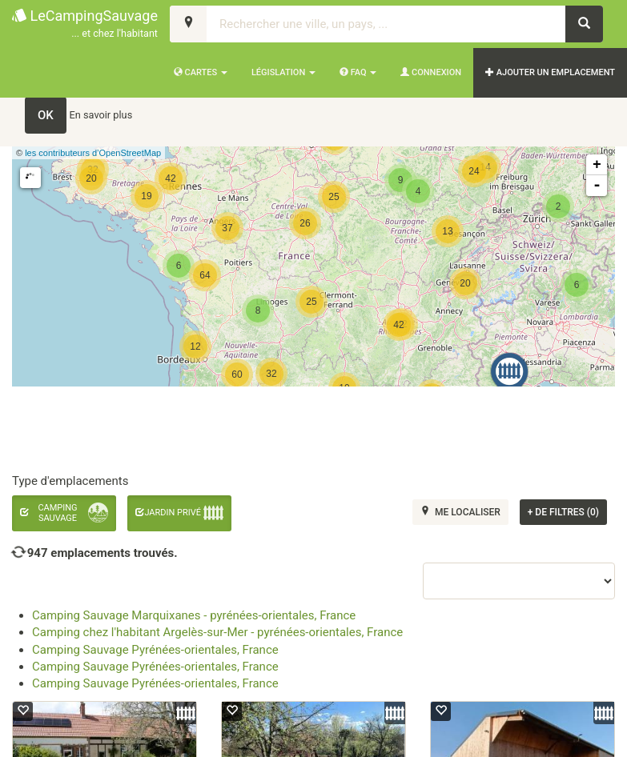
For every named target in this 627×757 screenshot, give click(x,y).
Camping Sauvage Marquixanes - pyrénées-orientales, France (194, 615)
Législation (283, 72)
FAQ (358, 72)
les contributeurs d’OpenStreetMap (93, 153)
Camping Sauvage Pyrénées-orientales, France (155, 650)
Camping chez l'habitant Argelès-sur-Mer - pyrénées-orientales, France (217, 632)
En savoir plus (101, 115)
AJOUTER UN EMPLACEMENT (550, 72)
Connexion (430, 72)
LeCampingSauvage (85, 24)
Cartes (200, 72)
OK (46, 115)
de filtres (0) (563, 512)
